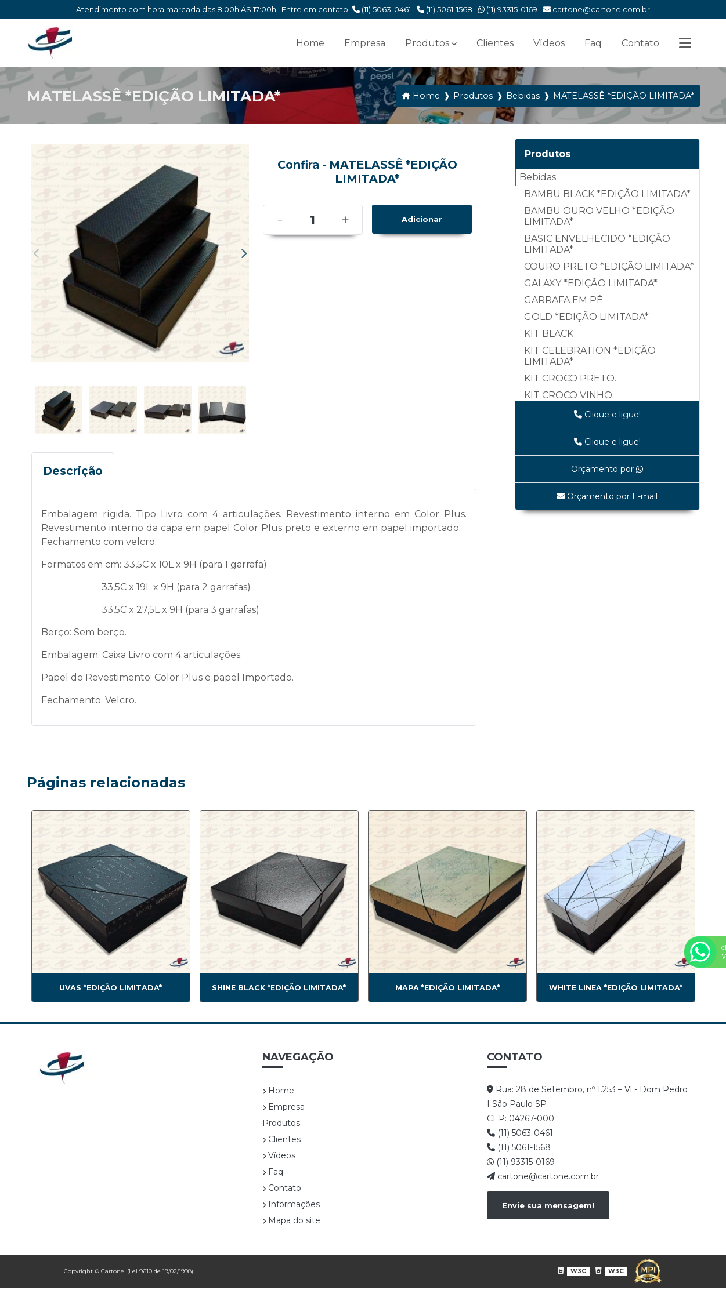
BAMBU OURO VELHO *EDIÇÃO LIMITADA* (599, 216)
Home (310, 43)
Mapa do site (291, 1223)
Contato (640, 43)
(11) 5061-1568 (444, 9)
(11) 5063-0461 (381, 9)
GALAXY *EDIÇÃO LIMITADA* (591, 283)
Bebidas (537, 177)
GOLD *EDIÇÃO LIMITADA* (586, 316)
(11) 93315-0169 (507, 9)
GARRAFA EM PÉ (563, 300)
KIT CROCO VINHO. (569, 395)
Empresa (364, 43)
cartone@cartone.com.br (596, 9)
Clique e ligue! (607, 414)
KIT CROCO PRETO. (570, 378)
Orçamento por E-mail (607, 496)
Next (243, 253)
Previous (37, 253)
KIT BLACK (548, 333)
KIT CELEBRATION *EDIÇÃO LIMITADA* (590, 356)
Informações (291, 1206)
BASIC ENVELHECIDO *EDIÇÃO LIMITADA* (597, 244)
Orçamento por (607, 469)
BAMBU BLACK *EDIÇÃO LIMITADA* (607, 193)
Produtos (427, 43)
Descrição (73, 473)
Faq (593, 43)
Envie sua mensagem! (548, 1207)
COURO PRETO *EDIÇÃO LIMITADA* (609, 266)
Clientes (495, 43)
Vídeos (549, 43)
